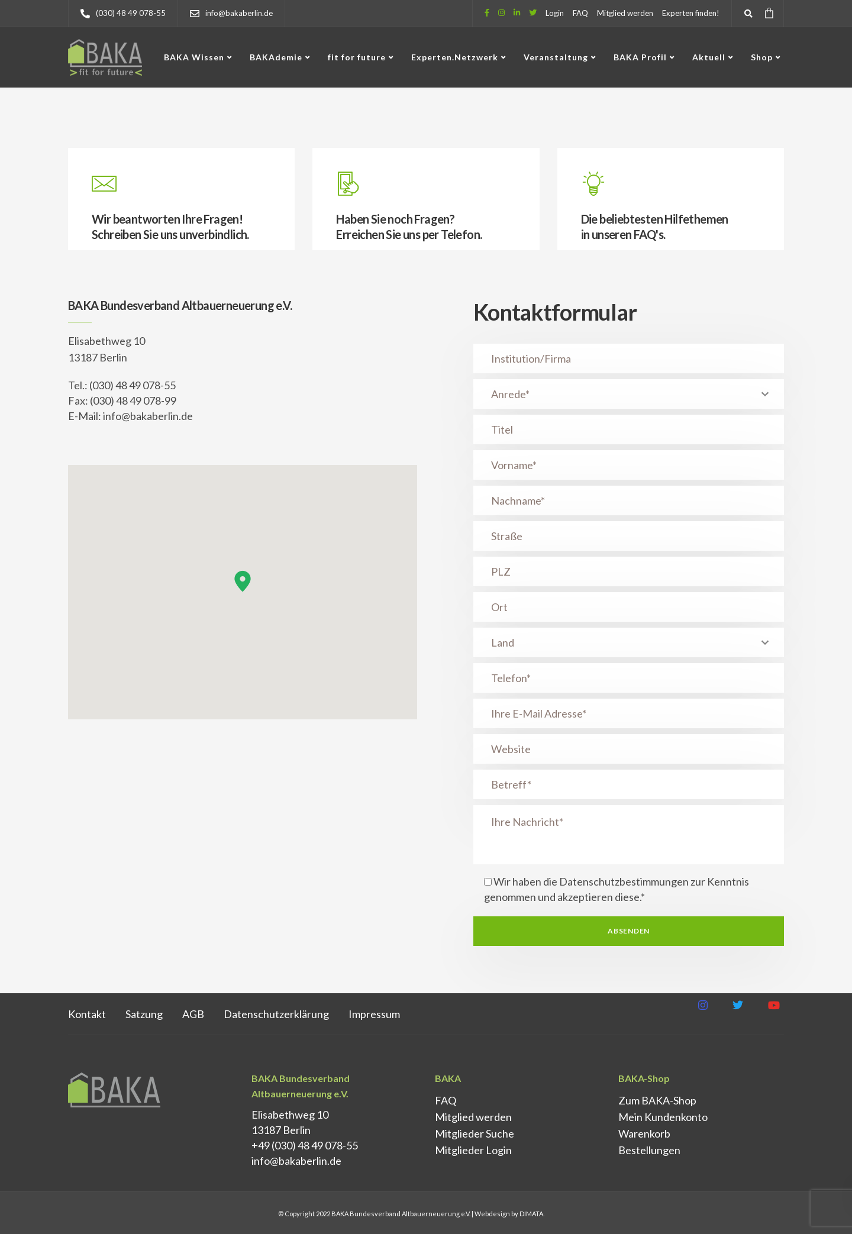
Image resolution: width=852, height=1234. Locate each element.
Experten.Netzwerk (454, 57)
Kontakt (87, 1013)
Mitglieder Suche (474, 1133)
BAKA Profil (640, 57)
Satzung (144, 1013)
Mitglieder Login (473, 1150)
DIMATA (531, 1213)
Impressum (374, 1013)
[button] (242, 581)
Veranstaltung (556, 57)
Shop (762, 57)
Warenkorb (644, 1133)
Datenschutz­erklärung (276, 1013)
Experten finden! (690, 13)
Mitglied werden (625, 13)
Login (555, 13)
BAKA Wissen (194, 57)
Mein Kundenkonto (663, 1116)
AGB (193, 1013)
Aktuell (708, 57)
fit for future (357, 57)
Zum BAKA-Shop (657, 1100)
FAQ (580, 13)
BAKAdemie (276, 57)
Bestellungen (649, 1150)
